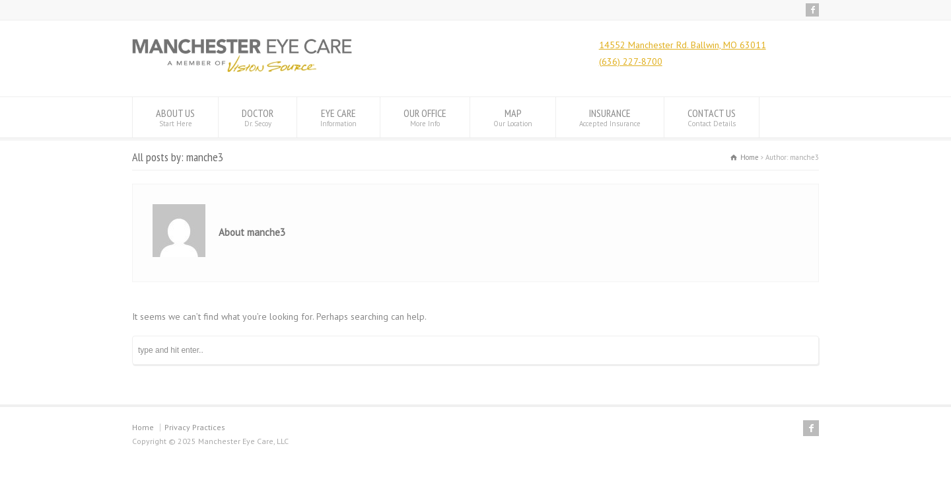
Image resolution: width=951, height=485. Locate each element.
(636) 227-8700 (630, 61)
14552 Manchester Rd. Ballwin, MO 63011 (682, 45)
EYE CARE (338, 117)
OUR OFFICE (425, 117)
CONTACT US (711, 117)
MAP (512, 117)
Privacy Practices (194, 427)
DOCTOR (257, 117)
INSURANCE (610, 117)
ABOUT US (175, 117)
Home (143, 427)
